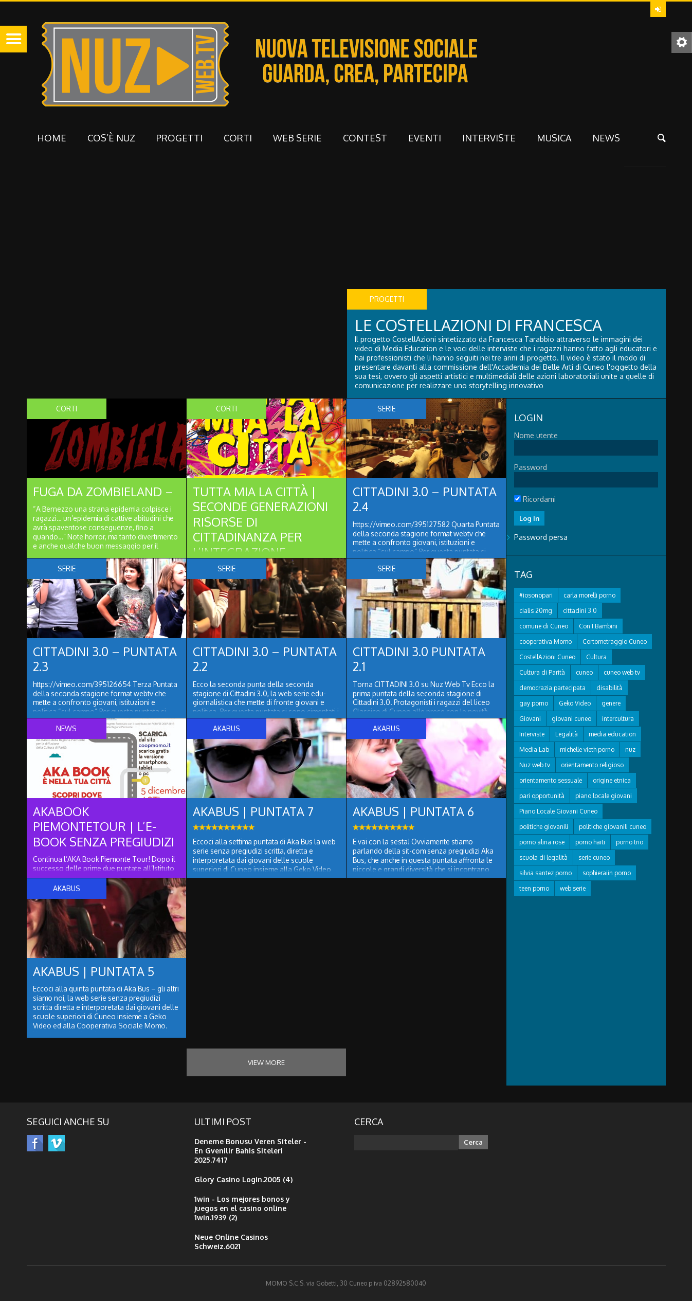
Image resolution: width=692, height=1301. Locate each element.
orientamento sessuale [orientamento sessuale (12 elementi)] (550, 781)
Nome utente (536, 435)
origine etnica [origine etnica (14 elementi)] (612, 781)
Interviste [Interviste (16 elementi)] (531, 735)
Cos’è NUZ (111, 137)
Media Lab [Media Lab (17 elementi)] (534, 750)
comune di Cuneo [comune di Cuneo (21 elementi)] (543, 627)
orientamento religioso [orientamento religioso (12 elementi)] (592, 766)
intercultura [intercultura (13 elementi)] (618, 720)
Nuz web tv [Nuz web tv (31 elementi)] (534, 766)
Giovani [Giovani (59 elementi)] (530, 720)
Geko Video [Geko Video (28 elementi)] (575, 704)
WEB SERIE (297, 137)
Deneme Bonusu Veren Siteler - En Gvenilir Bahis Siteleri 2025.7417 (250, 1150)
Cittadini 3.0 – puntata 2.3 (77, 659)
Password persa (541, 538)
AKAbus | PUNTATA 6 (415, 812)
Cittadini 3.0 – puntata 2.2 (237, 659)
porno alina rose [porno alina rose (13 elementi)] (541, 843)
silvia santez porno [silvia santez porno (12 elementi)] (545, 874)
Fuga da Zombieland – (103, 492)
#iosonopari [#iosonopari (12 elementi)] (536, 596)
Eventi (424, 137)
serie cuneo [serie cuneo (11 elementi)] (594, 858)
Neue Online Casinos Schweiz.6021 (231, 1242)
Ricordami (535, 499)
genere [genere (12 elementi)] (611, 704)
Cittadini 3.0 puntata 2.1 (421, 659)
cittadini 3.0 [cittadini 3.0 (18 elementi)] (580, 612)
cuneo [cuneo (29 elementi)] (584, 673)
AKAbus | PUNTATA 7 (254, 812)
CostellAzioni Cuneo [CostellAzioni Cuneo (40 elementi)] (547, 658)
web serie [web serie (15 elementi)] (573, 889)
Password (530, 467)
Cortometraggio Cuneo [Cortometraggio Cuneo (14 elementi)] (614, 642)
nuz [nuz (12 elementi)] (630, 750)
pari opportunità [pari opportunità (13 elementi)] (541, 797)
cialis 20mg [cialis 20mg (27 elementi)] (535, 612)
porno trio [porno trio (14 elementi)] (629, 843)
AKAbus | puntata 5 (95, 972)
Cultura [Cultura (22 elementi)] (596, 658)
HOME (51, 137)
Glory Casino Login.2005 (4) (243, 1179)
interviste (489, 137)
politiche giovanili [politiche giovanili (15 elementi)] (543, 828)
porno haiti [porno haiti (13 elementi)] (590, 843)
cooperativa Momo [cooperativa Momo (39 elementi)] (545, 642)
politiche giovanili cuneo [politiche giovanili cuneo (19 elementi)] (612, 828)
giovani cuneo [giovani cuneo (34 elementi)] (571, 720)
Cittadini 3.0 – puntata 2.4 (397, 499)
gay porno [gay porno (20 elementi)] (533, 704)
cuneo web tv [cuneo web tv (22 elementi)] (622, 673)
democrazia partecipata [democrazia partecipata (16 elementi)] (552, 689)
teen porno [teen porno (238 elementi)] (534, 889)
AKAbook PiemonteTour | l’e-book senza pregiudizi (104, 827)
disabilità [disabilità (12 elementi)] (609, 689)
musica (554, 137)
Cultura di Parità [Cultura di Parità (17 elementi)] (542, 673)
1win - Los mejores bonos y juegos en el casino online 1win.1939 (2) (242, 1208)
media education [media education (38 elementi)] (612, 735)
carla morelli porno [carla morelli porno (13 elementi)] (589, 596)
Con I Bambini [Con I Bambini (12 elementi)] (598, 627)
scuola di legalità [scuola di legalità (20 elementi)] (543, 858)
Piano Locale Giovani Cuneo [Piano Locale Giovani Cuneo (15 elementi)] (558, 812)
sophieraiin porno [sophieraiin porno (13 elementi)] (606, 874)
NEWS (606, 137)
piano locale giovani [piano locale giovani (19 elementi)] (603, 797)
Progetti (179, 137)
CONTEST (365, 137)
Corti (238, 137)
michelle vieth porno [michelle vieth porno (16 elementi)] (587, 750)
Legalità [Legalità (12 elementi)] (566, 735)
